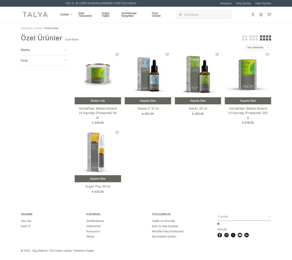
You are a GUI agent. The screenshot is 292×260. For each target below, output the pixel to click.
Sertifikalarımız (95, 220)
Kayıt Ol (25, 226)
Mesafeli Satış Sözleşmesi (168, 231)
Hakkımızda (93, 226)
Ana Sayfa (26, 28)
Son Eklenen (258, 47)
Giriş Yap (26, 220)
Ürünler (38, 28)
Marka (45, 50)
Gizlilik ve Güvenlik (163, 220)
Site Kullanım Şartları (164, 236)
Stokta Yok (98, 100)
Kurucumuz (93, 231)
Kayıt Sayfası (263, 3)
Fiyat (45, 60)
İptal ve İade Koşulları (165, 226)
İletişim (90, 236)
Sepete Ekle (148, 100)
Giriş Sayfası (243, 3)
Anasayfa (225, 3)
